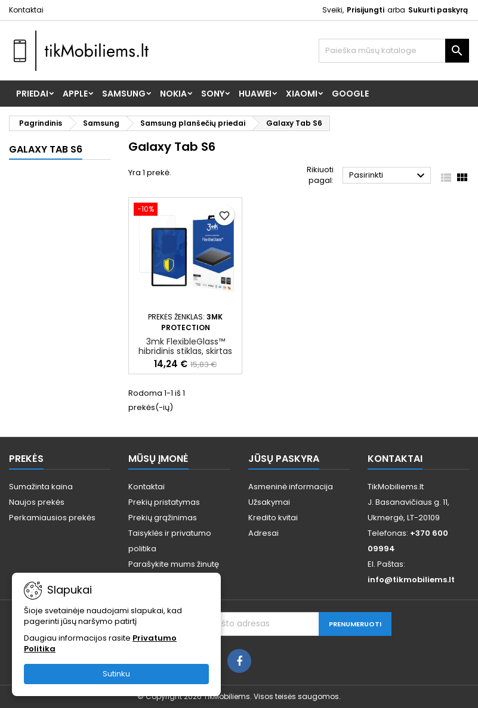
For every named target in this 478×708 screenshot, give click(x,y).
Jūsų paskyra (283, 458)
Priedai (32, 94)
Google (350, 94)
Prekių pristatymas (164, 502)
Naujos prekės (36, 502)
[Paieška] (394, 51)
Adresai (263, 533)
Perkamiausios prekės (52, 517)
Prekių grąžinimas (162, 517)
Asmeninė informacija (290, 486)
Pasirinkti (388, 176)
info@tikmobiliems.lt (411, 579)
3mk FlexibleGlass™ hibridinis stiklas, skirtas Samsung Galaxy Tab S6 (185, 351)
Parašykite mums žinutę (173, 564)
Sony (212, 94)
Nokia (173, 94)
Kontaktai (26, 10)
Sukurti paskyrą (438, 10)
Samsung (124, 94)
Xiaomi (301, 94)
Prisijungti (365, 10)
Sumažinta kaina (41, 486)
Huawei (255, 94)
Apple (75, 94)
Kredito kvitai (273, 517)
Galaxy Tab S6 (45, 149)
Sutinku (116, 673)
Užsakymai (269, 502)
